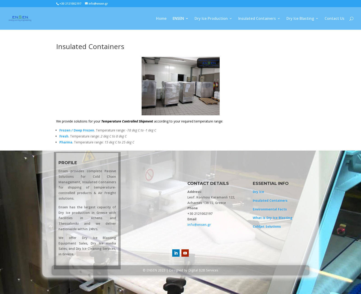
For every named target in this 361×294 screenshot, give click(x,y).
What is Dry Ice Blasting (272, 217)
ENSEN (178, 19)
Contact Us (334, 19)
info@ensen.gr (199, 224)
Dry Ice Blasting (300, 19)
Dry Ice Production (211, 19)
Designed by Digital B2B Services (193, 270)
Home (161, 19)
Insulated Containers (257, 19)
